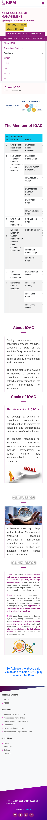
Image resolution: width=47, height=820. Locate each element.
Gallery (7, 750)
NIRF (6, 63)
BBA (20, 34)
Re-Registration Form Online (16, 721)
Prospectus (9, 725)
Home (6, 743)
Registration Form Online (14, 714)
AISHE (7, 58)
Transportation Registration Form (18, 732)
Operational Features (13, 48)
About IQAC (9, 43)
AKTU (6, 79)
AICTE (7, 73)
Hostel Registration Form (14, 728)
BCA (25, 34)
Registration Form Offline (14, 718)
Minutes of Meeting (15, 29)
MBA (9, 34)
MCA (14, 34)
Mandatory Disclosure (16, 25)
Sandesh (28, 809)
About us (8, 746)
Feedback (8, 53)
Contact (7, 753)
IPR (5, 68)
